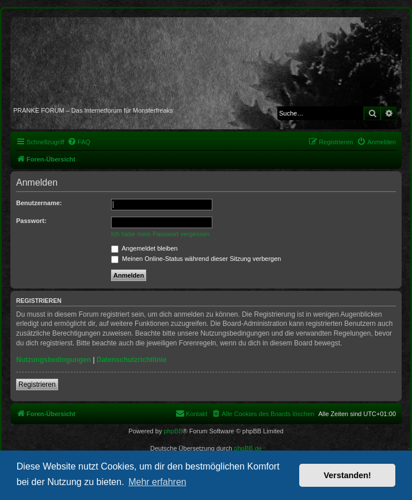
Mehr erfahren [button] (157, 482)
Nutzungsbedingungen (53, 360)
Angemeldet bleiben (144, 248)
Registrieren (37, 384)
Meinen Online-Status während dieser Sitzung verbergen (196, 258)
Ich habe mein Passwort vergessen (160, 233)
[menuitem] (78, 142)
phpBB (172, 431)
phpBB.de (248, 448)
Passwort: (31, 220)
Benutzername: (39, 202)
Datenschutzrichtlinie (131, 360)
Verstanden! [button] (347, 475)
